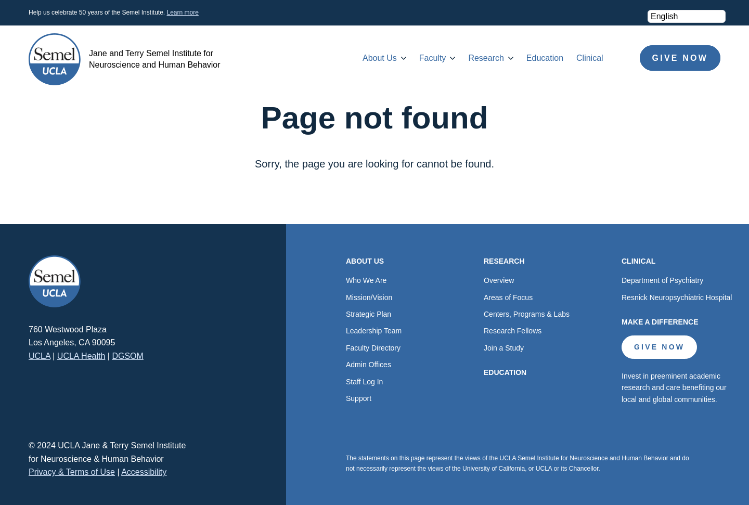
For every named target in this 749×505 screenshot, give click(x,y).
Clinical (589, 58)
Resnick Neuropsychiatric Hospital (677, 297)
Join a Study (504, 348)
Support (358, 398)
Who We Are (366, 280)
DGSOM (127, 356)
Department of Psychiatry (662, 280)
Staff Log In (364, 382)
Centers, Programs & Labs (527, 314)
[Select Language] (687, 16)
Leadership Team (374, 331)
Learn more (182, 12)
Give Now (680, 58)
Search (621, 58)
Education (544, 58)
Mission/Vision (369, 297)
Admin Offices (368, 364)
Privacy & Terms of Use (72, 472)
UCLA (39, 356)
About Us (380, 58)
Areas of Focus (508, 297)
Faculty (432, 58)
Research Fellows (512, 331)
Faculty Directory (373, 348)
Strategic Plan (368, 314)
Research (485, 58)
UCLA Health (81, 356)
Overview (499, 280)
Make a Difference (660, 322)
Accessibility (143, 472)
